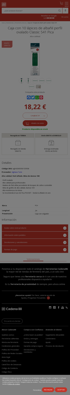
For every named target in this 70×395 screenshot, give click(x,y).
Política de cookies (14, 384)
